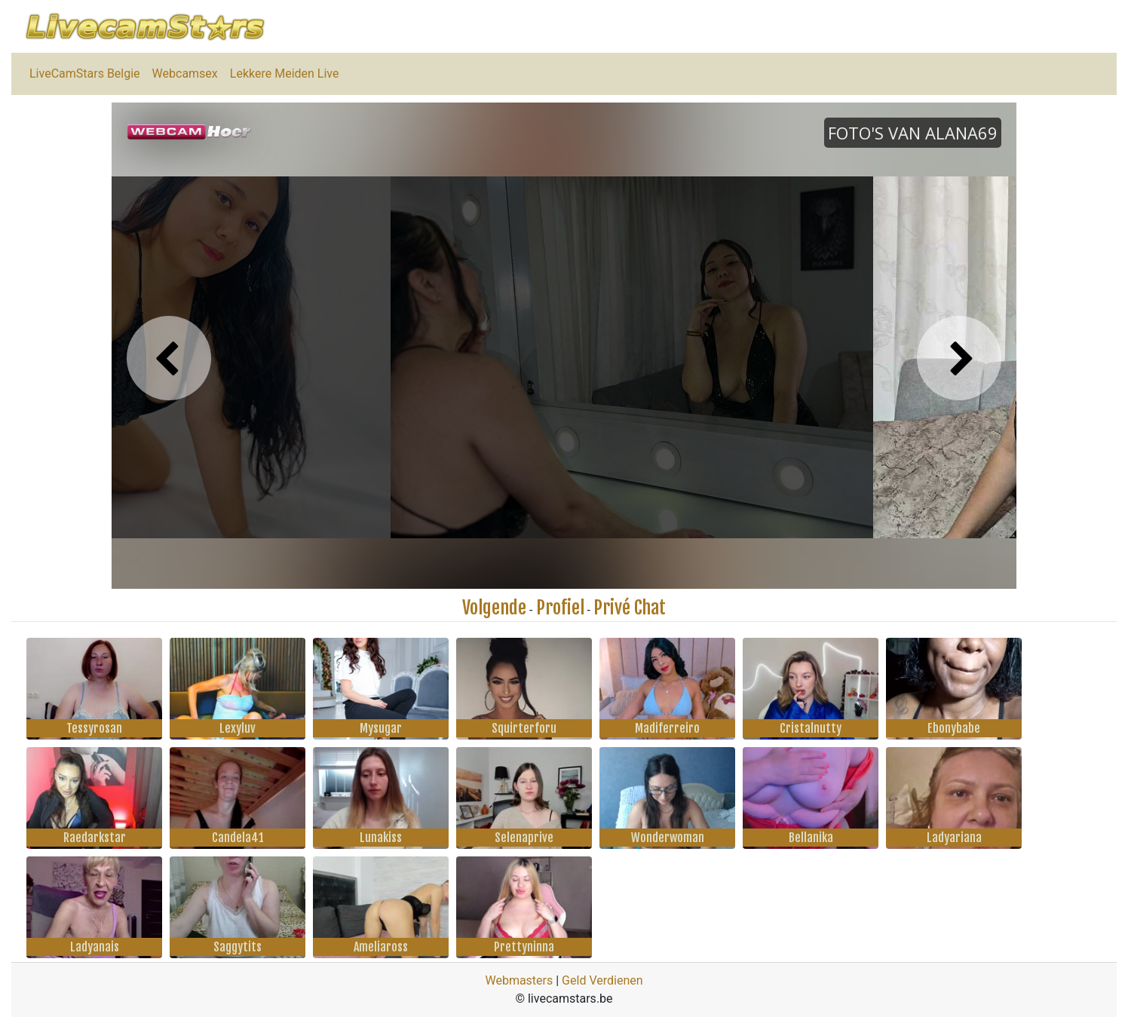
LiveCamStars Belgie (84, 73)
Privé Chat (629, 607)
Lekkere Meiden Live (284, 73)
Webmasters (519, 980)
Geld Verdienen (602, 980)
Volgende (494, 607)
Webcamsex (185, 73)
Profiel (560, 607)
